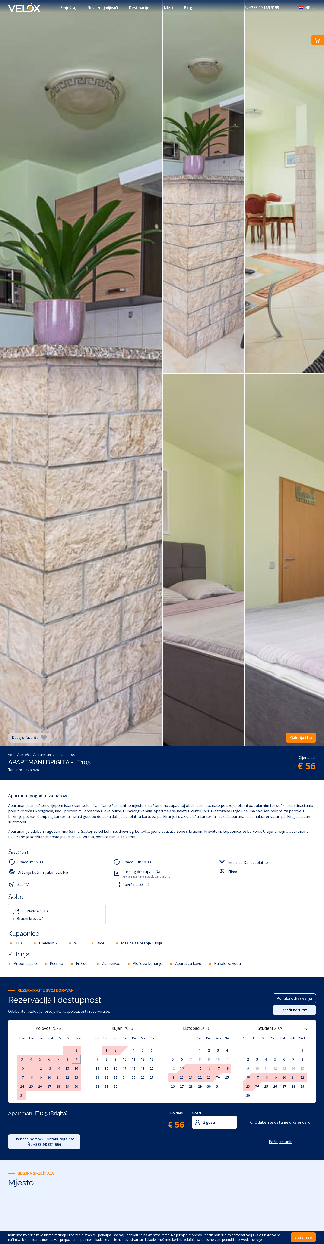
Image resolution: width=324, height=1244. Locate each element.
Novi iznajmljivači (102, 7)
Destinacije (139, 7)
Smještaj (68, 7)
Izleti (168, 7)
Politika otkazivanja (294, 998)
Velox (12, 754)
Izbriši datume (294, 1009)
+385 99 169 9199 (261, 7)
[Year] (59, 1028)
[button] (306, 7)
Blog (188, 7)
